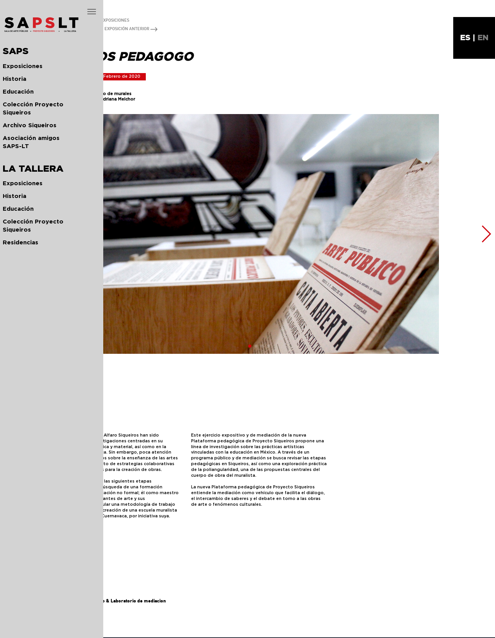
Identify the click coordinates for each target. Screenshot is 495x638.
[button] (32, 233)
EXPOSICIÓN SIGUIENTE (70, 28)
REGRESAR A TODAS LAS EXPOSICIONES (86, 20)
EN (483, 38)
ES (465, 38)
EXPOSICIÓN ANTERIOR (130, 28)
